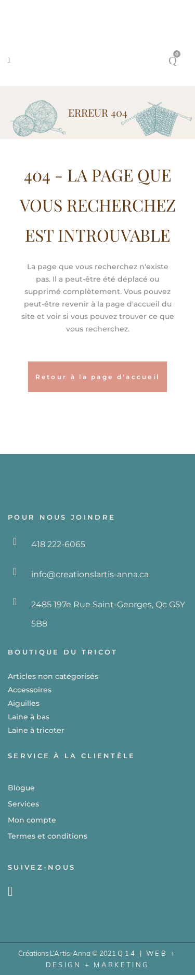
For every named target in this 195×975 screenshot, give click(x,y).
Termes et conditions (47, 836)
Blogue (21, 787)
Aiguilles (24, 703)
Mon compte (32, 820)
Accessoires (29, 689)
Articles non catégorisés (53, 676)
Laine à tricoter (36, 730)
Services (23, 803)
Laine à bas (28, 716)
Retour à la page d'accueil (97, 377)
